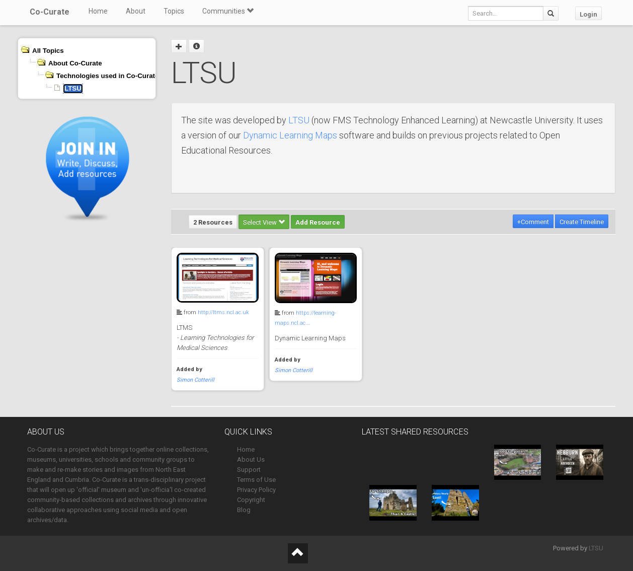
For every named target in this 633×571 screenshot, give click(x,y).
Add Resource (317, 222)
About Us (251, 459)
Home (98, 11)
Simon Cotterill (195, 380)
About (135, 11)
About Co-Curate (75, 63)
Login (588, 14)
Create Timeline (582, 222)
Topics (174, 11)
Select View (264, 222)
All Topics (48, 50)
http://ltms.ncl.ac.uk (223, 312)
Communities (228, 11)
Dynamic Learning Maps (290, 135)
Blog (244, 510)
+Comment (533, 222)
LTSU (298, 120)
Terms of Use (256, 479)
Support (249, 469)
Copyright (251, 500)
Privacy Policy (256, 489)
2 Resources (212, 222)
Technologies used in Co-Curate (107, 76)
